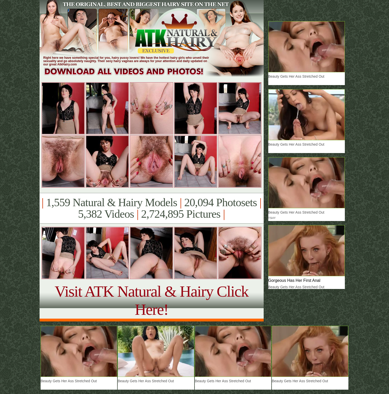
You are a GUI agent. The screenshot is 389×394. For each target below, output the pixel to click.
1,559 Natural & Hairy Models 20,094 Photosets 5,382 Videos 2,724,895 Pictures (151, 208)
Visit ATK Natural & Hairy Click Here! (151, 300)
